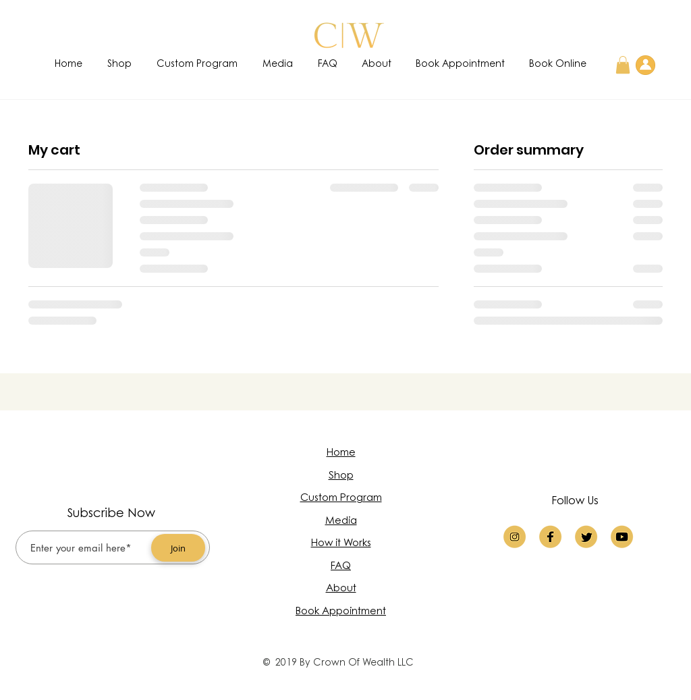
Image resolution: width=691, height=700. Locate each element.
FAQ (341, 567)
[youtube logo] (621, 536)
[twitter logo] (586, 536)
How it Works (341, 544)
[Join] (178, 548)
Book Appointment (341, 612)
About (341, 589)
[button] (622, 65)
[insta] (514, 536)
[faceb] (550, 536)
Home (341, 453)
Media (341, 521)
